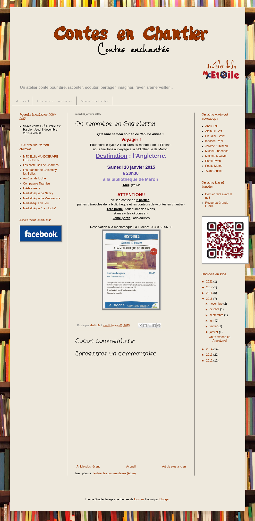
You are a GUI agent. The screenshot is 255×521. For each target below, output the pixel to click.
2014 (209, 349)
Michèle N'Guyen (216, 156)
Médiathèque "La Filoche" (39, 208)
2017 (209, 287)
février (214, 326)
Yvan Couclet (213, 171)
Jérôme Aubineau (216, 146)
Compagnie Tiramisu (36, 183)
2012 (209, 360)
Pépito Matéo (213, 166)
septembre (217, 315)
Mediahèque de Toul (36, 203)
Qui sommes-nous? (54, 101)
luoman (139, 499)
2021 (209, 281)
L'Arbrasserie (31, 188)
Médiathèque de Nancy (38, 193)
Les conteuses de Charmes (41, 165)
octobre (215, 309)
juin (212, 320)
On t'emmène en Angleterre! (219, 338)
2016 (209, 293)
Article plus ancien (174, 466)
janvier (214, 332)
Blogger (164, 499)
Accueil (22, 101)
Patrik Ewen (213, 161)
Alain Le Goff (213, 131)
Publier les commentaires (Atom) (115, 473)
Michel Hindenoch (216, 151)
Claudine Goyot (215, 136)
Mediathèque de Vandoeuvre (41, 198)
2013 (209, 354)
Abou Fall (211, 126)
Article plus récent (88, 466)
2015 (209, 298)
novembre (216, 303)
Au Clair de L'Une (34, 178)
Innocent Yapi (214, 141)
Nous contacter (95, 101)
